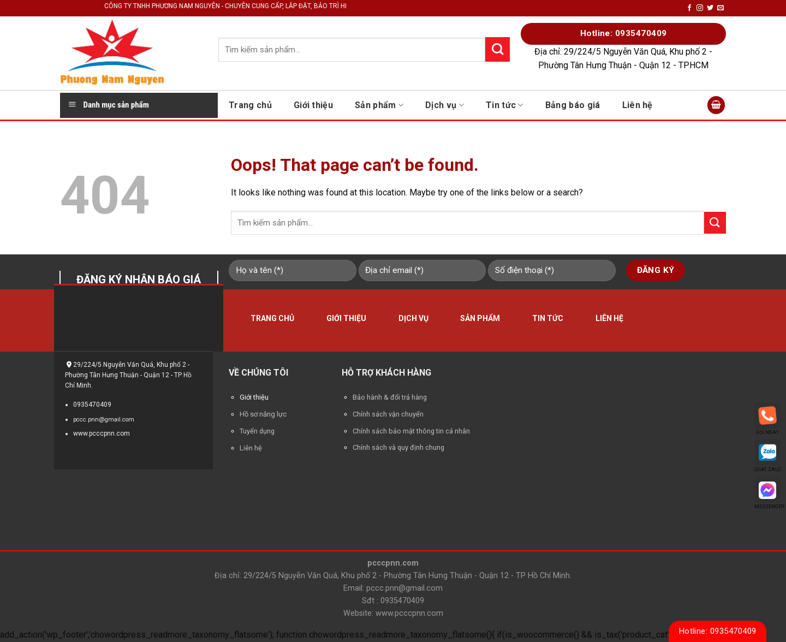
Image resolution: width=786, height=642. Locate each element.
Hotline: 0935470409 (718, 631)
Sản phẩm (379, 105)
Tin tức (504, 105)
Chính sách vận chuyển (388, 414)
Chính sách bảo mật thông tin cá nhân (411, 431)
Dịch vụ (444, 105)
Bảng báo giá (572, 105)
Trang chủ (250, 105)
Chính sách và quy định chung (398, 447)
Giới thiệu (313, 105)
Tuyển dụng (257, 431)
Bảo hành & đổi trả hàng (390, 397)
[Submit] (715, 222)
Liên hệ (637, 105)
